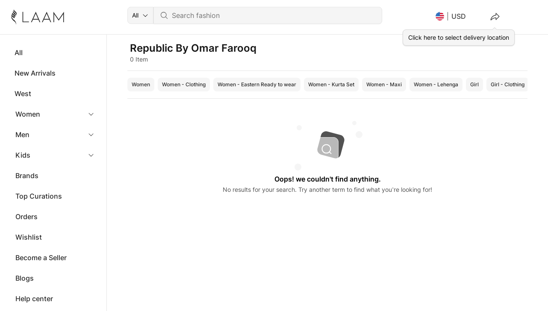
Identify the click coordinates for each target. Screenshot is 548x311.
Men (22, 134)
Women (27, 114)
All (19, 52)
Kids (22, 155)
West (23, 93)
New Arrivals (35, 73)
